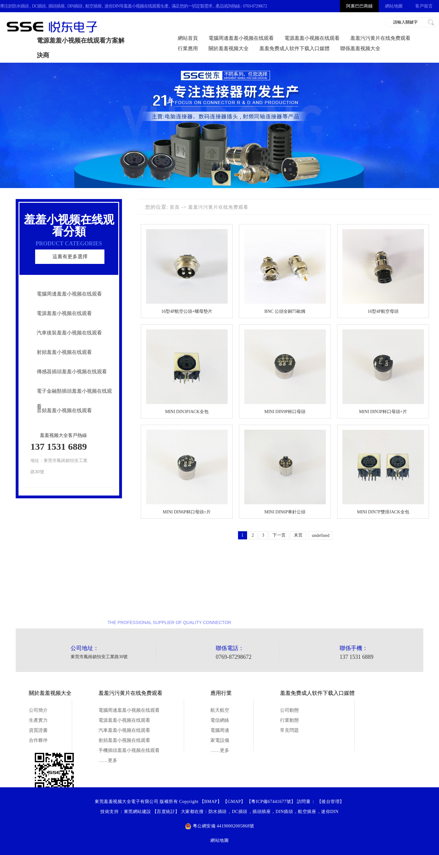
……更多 (107, 760)
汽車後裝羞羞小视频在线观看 (69, 332)
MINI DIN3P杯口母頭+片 (383, 411)
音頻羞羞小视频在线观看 (64, 410)
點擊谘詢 (384, 602)
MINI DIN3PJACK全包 (186, 411)
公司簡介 (38, 710)
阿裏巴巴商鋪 (359, 6)
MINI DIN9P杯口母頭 (284, 411)
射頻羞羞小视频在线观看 (64, 352)
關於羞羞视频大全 (229, 48)
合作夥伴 (38, 740)
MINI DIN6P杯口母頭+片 (187, 512)
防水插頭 (20, 6)
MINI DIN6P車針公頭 (284, 512)
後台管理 (330, 801)
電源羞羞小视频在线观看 (312, 38)
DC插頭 (38, 6)
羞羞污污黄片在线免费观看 (380, 38)
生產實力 (38, 720)
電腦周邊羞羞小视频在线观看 (241, 38)
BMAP (210, 801)
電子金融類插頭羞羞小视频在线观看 (74, 398)
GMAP (234, 801)
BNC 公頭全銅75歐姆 (284, 311)
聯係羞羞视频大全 (360, 48)
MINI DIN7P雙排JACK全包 (383, 512)
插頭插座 (56, 6)
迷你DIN (111, 6)
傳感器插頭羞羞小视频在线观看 (72, 371)
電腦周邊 (219, 730)
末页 (298, 535)
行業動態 (289, 720)
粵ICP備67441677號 (271, 801)
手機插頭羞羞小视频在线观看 (129, 750)
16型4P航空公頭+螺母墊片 (186, 311)
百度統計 (166, 811)
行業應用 (188, 48)
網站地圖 (394, 6)
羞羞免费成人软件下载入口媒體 (294, 48)
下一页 (279, 535)
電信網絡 (219, 720)
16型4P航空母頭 (383, 311)
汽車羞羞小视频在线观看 (124, 730)
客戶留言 (424, 6)
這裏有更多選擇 (69, 256)
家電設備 (219, 740)
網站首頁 (188, 38)
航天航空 (219, 710)
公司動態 (289, 710)
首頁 (175, 207)
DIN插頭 (74, 6)
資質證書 (38, 730)
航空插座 (93, 6)
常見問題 (289, 730)
